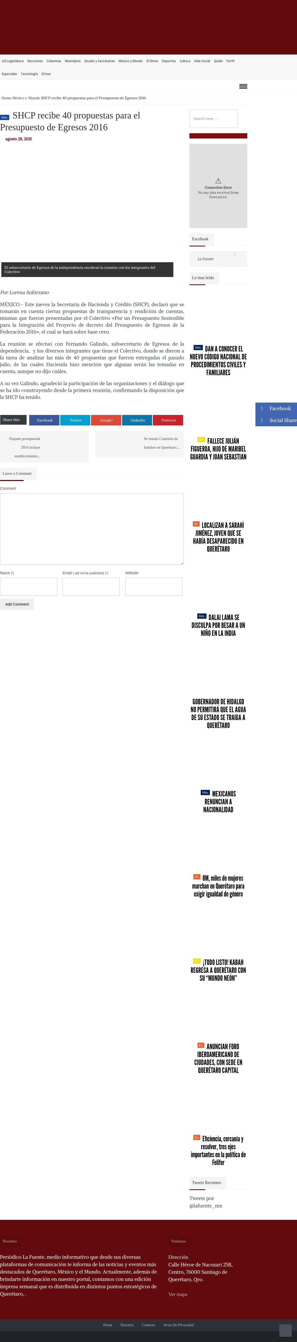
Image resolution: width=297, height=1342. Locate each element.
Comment (8, 488)
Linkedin (137, 420)
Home (6, 98)
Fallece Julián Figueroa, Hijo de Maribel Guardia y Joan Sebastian (218, 449)
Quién (218, 61)
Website (131, 573)
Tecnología (29, 74)
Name (7, 573)
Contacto (148, 1325)
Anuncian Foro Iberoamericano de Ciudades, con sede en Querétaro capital (218, 1058)
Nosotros (127, 1325)
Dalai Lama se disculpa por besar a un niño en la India (218, 625)
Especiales (9, 74)
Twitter (76, 420)
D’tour (46, 74)
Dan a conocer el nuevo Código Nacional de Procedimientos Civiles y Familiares (218, 360)
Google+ (106, 420)
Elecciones (35, 61)
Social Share (276, 420)
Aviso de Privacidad (178, 1325)
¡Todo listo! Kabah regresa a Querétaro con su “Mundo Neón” (218, 970)
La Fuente (205, 258)
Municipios (73, 61)
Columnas (54, 61)
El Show (152, 61)
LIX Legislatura (13, 61)
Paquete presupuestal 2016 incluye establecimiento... (24, 447)
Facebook (45, 420)
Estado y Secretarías (99, 61)
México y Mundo (131, 61)
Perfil (230, 61)
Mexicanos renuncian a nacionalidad (218, 801)
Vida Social (202, 61)
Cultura (185, 61)
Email (85, 573)
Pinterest (168, 420)
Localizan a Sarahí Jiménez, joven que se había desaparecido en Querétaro (218, 537)
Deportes (169, 61)
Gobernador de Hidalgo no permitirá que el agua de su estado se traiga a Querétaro (218, 713)
